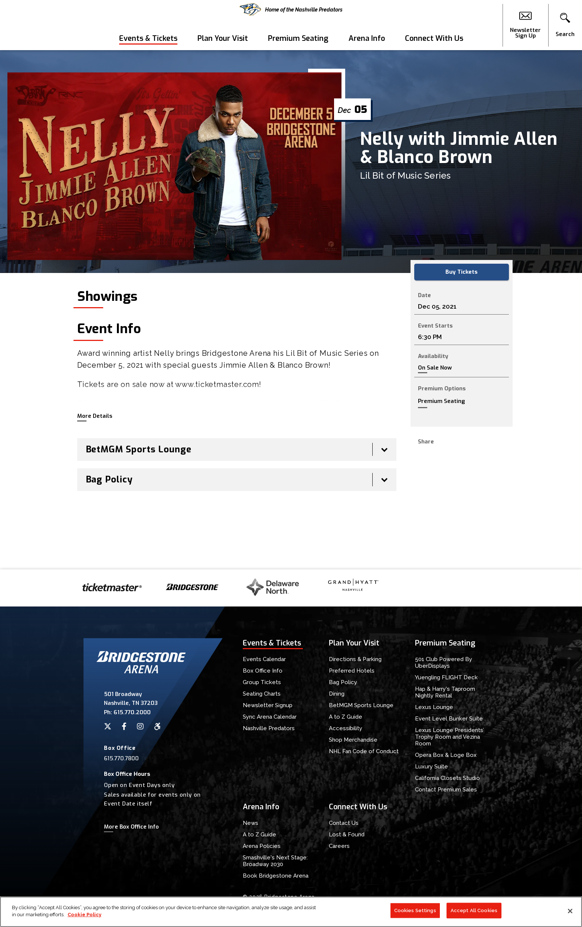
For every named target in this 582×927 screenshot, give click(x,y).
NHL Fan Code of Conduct (364, 751)
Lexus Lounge (434, 707)
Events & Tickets (148, 38)
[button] (565, 25)
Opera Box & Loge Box (446, 755)
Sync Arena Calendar (270, 716)
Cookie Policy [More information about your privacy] (84, 915)
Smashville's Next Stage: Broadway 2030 (275, 861)
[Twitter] (107, 726)
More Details (94, 416)
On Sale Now (435, 368)
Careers (339, 846)
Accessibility (345, 728)
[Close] (570, 911)
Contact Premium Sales (446, 789)
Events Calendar (264, 659)
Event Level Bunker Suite (449, 718)
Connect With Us (434, 38)
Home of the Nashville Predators (291, 9)
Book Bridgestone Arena (275, 875)
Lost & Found (346, 834)
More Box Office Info (131, 826)
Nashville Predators (269, 728)
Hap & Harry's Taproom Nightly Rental (445, 692)
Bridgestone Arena (33, 25)
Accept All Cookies (474, 911)
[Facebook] (124, 726)
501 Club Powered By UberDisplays (443, 662)
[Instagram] (140, 726)
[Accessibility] (157, 726)
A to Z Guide (345, 716)
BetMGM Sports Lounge (361, 705)
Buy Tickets (461, 272)
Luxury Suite (431, 766)
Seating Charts (262, 693)
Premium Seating (298, 38)
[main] (291, 309)
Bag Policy (343, 682)
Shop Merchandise (353, 739)
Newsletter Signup (267, 705)
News (250, 823)
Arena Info (367, 38)
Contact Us (344, 823)
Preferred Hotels (352, 670)
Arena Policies (262, 846)
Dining (336, 693)
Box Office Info (262, 670)
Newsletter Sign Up (525, 25)
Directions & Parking (355, 659)
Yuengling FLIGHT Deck (446, 677)
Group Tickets (262, 682)
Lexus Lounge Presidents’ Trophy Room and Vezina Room (449, 737)
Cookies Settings (415, 911)
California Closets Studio (447, 778)
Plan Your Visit (222, 38)
